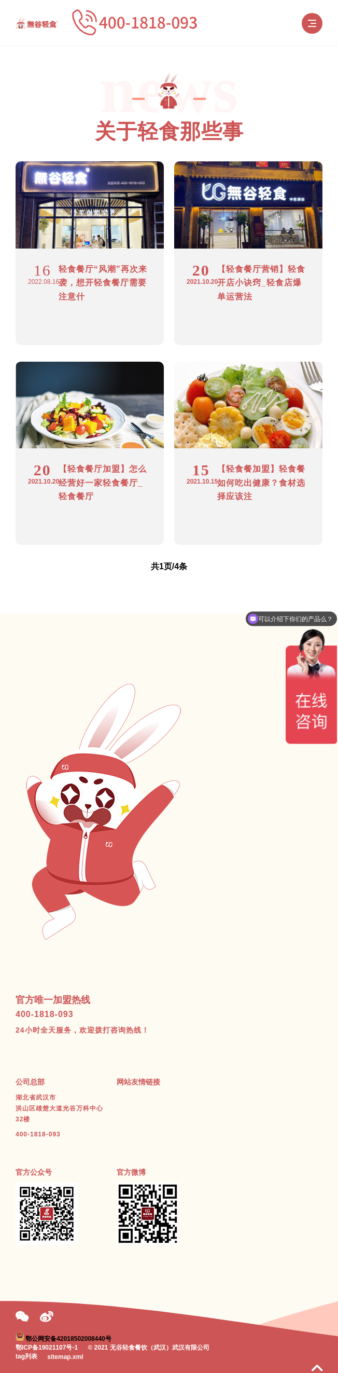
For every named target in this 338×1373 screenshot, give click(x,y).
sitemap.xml (65, 1357)
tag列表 (26, 1356)
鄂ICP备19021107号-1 (47, 1347)
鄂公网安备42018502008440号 (68, 1338)
